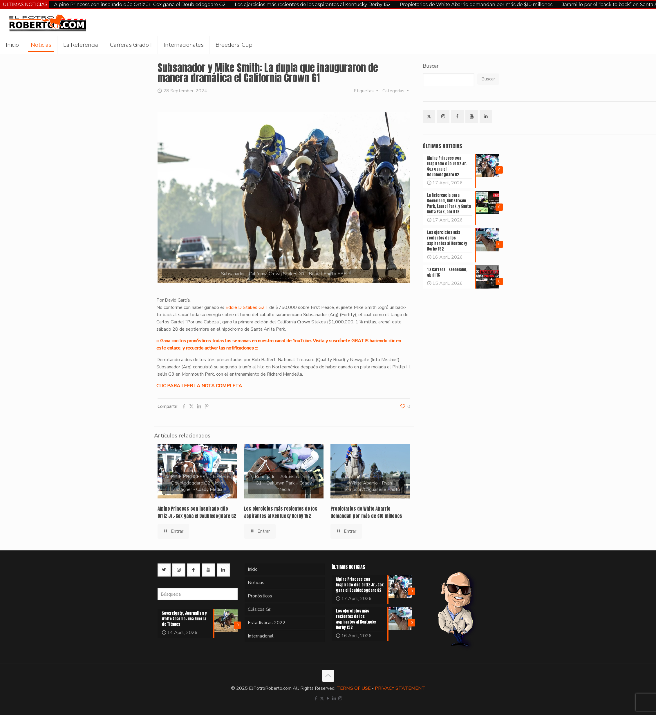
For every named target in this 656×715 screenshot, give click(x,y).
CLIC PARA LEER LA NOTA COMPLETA (199, 386)
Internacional (261, 636)
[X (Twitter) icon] (322, 698)
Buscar (431, 66)
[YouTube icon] (328, 698)
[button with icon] (429, 116)
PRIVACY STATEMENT (400, 688)
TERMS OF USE (354, 688)
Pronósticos (260, 596)
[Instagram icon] (340, 698)
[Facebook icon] (316, 698)
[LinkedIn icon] (334, 698)
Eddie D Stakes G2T (246, 307)
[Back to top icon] (328, 676)
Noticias (256, 582)
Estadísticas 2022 (266, 622)
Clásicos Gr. (259, 609)
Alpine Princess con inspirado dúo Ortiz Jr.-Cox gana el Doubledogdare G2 (139, 4)
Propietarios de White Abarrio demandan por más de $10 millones (476, 4)
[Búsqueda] (198, 594)
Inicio (253, 569)
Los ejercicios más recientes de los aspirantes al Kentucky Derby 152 (313, 4)
